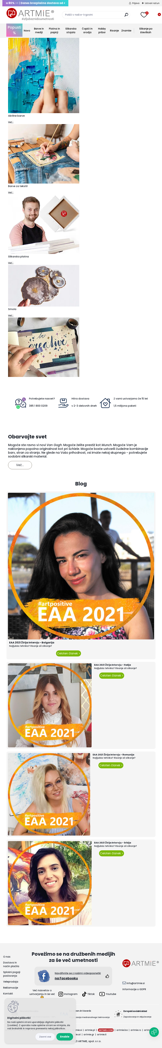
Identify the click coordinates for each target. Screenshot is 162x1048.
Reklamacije (10, 987)
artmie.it (101, 1034)
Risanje (114, 30)
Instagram (68, 994)
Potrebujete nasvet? (42, 398)
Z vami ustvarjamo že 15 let (131, 398)
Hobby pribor (102, 30)
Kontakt (8, 993)
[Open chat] (154, 1032)
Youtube (107, 994)
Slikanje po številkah (145, 30)
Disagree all (45, 1037)
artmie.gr (89, 1034)
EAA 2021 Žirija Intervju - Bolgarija (31, 642)
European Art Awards (80, 1010)
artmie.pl (90, 1030)
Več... (10, 122)
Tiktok (88, 994)
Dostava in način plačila (11, 964)
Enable (64, 1036)
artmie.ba (122, 1030)
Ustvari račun (152, 3)
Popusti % (14, 30)
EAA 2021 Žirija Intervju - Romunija (113, 754)
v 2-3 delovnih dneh (84, 406)
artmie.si (77, 1030)
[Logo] (30, 14)
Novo (27, 30)
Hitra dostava (80, 398)
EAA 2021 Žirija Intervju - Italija (112, 664)
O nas (6, 956)
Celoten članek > (68, 653)
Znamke (126, 30)
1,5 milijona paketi (125, 406)
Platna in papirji (54, 30)
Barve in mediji (39, 30)
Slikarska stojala (70, 30)
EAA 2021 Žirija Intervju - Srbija (112, 842)
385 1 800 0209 (38, 406)
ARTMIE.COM (106, 1030)
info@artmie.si (136, 983)
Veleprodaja (10, 981)
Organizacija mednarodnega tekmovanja (89, 1017)
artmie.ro (136, 1030)
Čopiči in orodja (87, 30)
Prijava (135, 3)
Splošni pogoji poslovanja (11, 973)
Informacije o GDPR (134, 989)
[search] (126, 16)
